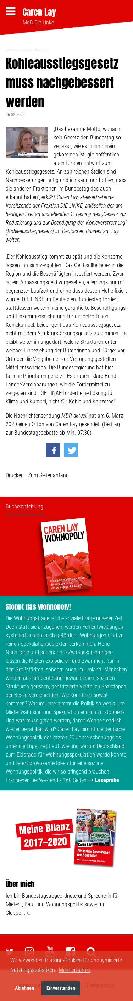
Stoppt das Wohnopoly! (38, 606)
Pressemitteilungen (35, 50)
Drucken (15, 475)
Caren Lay (39, 12)
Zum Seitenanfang (48, 475)
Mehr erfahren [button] (74, 970)
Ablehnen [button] (24, 988)
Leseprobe (107, 780)
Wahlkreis (12, 50)
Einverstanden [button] (60, 988)
